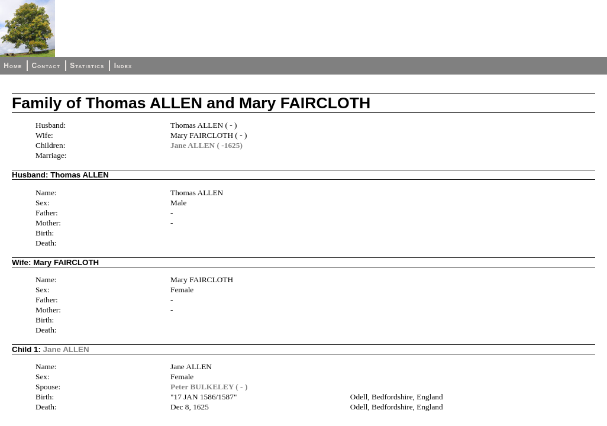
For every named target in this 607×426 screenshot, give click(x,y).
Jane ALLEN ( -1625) (206, 145)
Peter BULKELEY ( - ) (208, 386)
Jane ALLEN (66, 349)
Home (13, 66)
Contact (45, 66)
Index (123, 66)
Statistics (87, 66)
